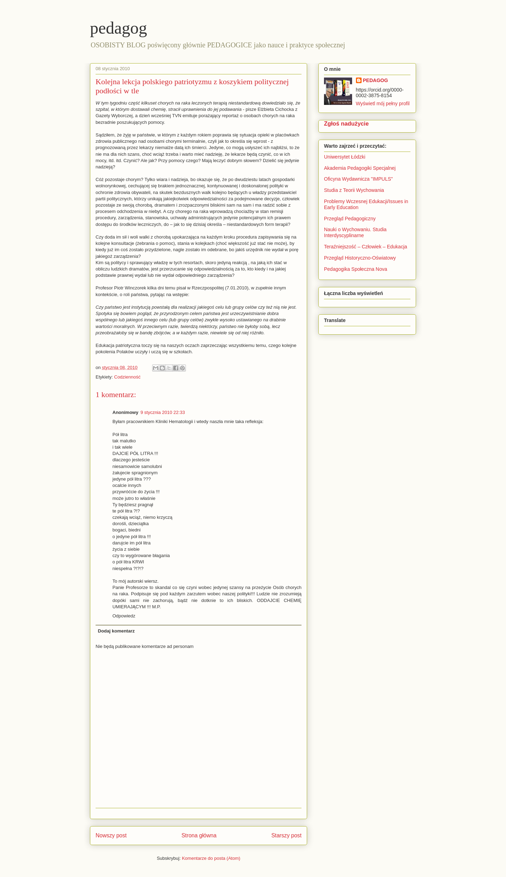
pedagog (118, 28)
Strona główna (198, 835)
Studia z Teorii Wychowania (354, 190)
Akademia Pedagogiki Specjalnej (360, 168)
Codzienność (127, 377)
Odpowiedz (123, 615)
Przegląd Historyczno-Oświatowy (360, 258)
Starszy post (286, 835)
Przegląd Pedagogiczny (350, 218)
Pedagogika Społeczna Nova (355, 269)
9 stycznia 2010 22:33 (163, 412)
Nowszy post (111, 835)
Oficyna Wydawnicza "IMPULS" (358, 179)
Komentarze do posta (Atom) (211, 858)
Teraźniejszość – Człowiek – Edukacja (366, 246)
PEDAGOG (375, 80)
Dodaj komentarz (116, 631)
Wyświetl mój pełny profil (383, 103)
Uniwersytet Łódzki (344, 157)
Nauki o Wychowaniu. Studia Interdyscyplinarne (355, 232)
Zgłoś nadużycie (346, 123)
